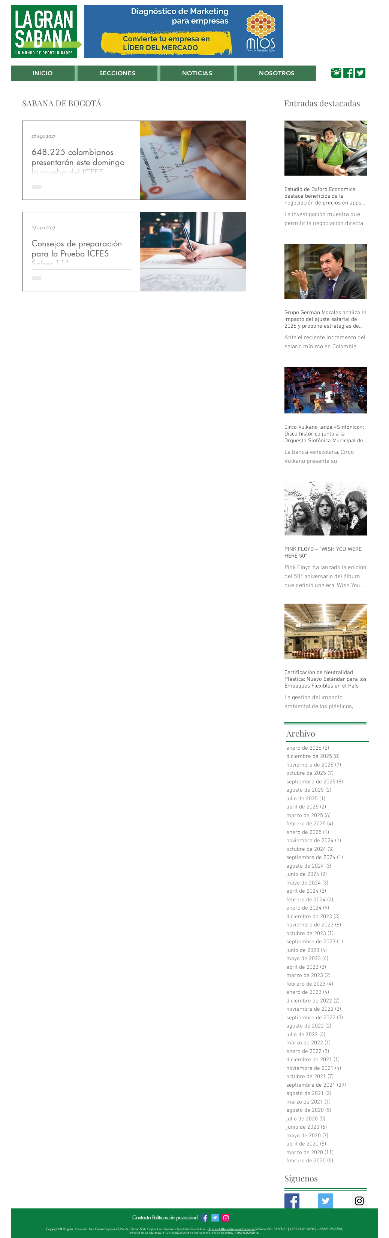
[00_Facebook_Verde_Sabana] (348, 73)
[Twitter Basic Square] (325, 1200)
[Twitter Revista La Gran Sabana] (215, 1218)
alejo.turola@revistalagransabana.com (231, 1229)
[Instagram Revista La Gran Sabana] (226, 1218)
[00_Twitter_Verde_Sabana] (360, 73)
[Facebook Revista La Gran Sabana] (204, 1218)
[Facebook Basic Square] (291, 1200)
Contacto (141, 1217)
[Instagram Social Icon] (359, 1200)
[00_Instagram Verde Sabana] (336, 73)
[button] (117, 73)
